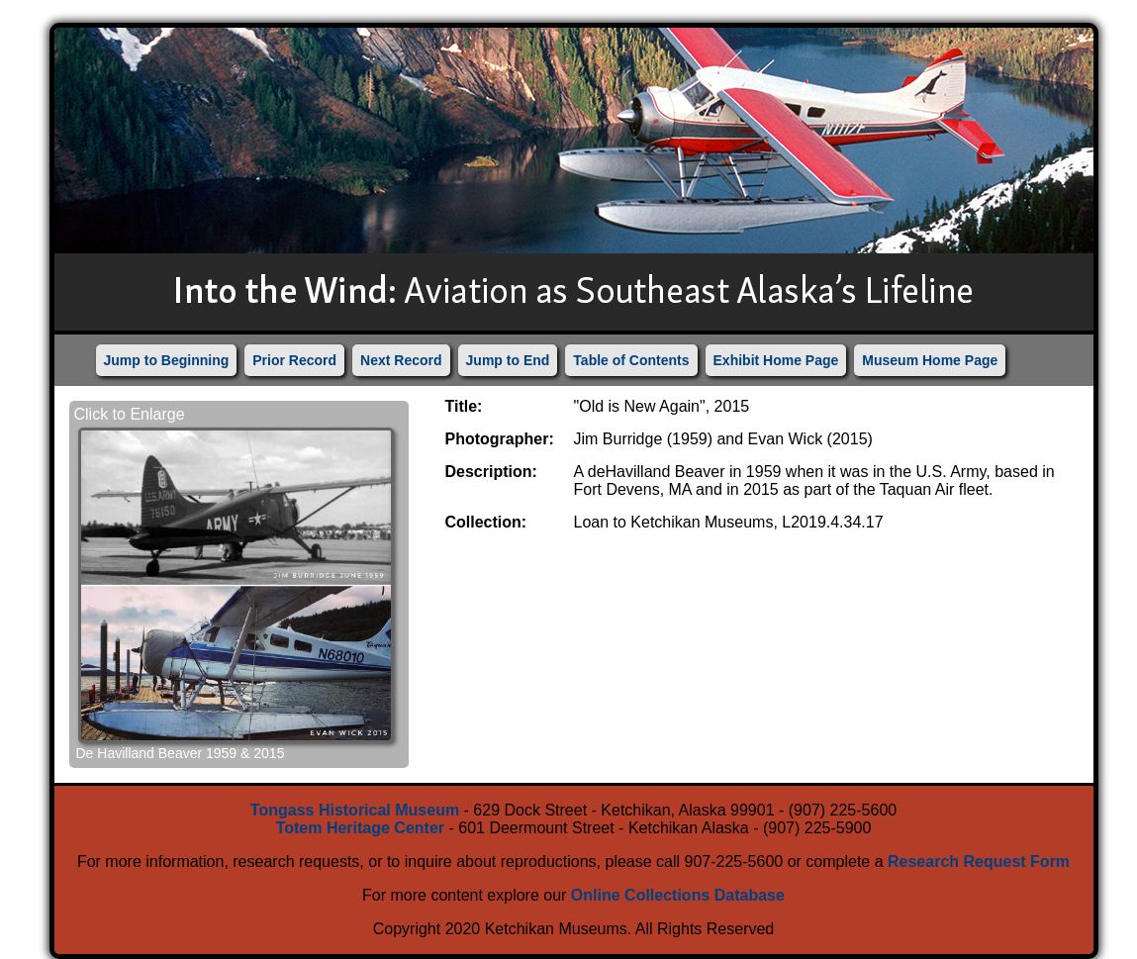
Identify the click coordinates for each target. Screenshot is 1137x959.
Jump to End (508, 360)
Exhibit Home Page (776, 360)
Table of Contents (631, 360)
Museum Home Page (929, 360)
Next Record (400, 360)
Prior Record (294, 360)
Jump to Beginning (167, 360)
